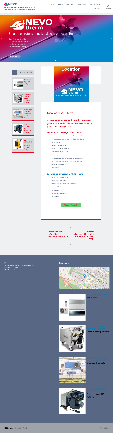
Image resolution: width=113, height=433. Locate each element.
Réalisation (21, 428)
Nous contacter (95, 4)
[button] (1, 38)
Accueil (52, 4)
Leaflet (95, 288)
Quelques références (93, 8)
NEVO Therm (70, 4)
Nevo (11, 428)
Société (60, 4)
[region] (56, 38)
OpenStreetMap (99, 288)
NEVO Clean (82, 4)
